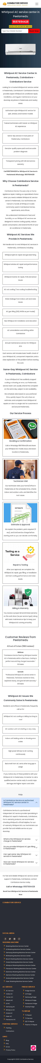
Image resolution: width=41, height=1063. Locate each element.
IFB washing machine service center (18, 956)
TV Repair (28, 1015)
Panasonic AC (10, 1020)
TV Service (28, 1018)
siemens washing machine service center (20, 975)
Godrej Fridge (30, 1007)
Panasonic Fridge (31, 1003)
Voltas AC (9, 994)
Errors (8, 1047)
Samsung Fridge (30, 997)
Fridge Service (30, 991)
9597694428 (20, 22)
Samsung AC (10, 1007)
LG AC (8, 1003)
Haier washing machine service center (19, 981)
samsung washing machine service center (21, 953)
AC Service (9, 991)
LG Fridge (28, 994)
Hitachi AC (9, 1000)
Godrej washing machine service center (20, 978)
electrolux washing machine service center (21, 972)
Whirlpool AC (10, 1010)
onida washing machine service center (19, 962)
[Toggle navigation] (36, 4)
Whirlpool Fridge (30, 1000)
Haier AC (9, 1016)
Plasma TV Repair (31, 1025)
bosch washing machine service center (19, 959)
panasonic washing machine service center (21, 969)
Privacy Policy (10, 1050)
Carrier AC (9, 997)
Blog (7, 1040)
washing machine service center (17, 946)
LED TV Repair (29, 1021)
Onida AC (9, 1013)
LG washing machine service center (18, 949)
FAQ (7, 1044)
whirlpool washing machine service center (21, 965)
